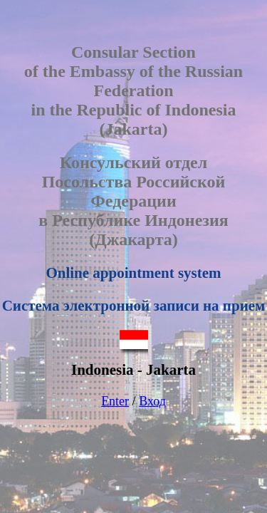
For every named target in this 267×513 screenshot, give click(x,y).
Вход (152, 401)
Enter (115, 401)
